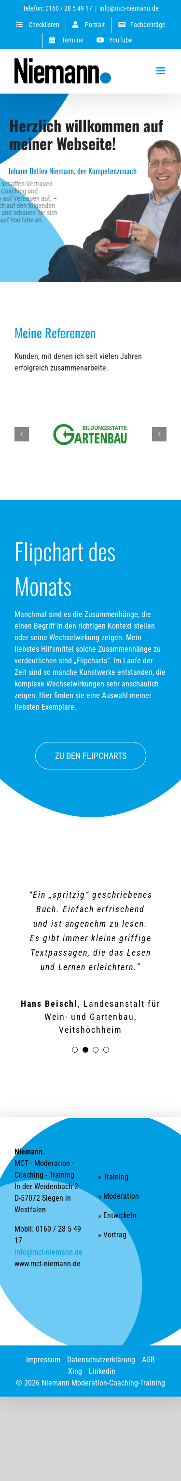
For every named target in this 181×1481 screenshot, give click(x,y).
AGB (148, 1345)
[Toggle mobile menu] (161, 71)
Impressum (43, 1345)
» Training (113, 1162)
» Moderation (118, 1181)
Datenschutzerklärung (101, 1345)
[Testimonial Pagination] (75, 1035)
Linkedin (102, 1356)
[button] (21, 434)
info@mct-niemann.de (129, 8)
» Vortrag (112, 1220)
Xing (75, 1356)
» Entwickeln (117, 1201)
